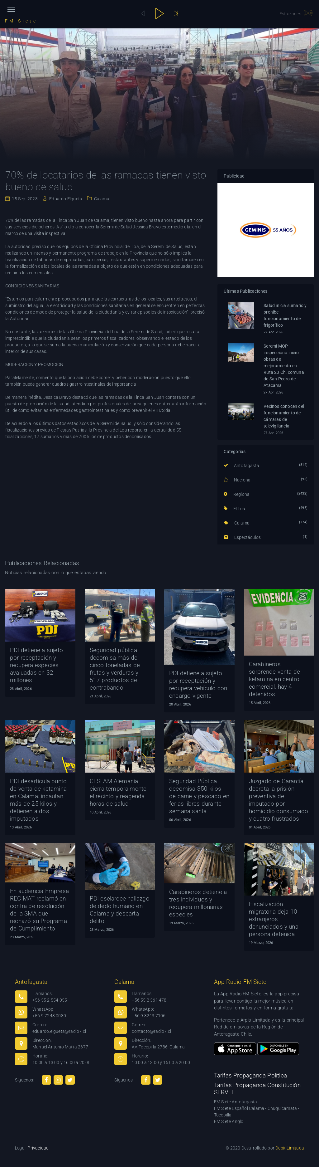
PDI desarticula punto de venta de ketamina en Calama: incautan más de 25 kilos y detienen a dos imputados (38, 800)
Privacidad (38, 1147)
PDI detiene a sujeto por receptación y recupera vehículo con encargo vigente (198, 684)
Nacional (237, 479)
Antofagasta (241, 465)
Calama (101, 198)
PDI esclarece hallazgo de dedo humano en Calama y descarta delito (120, 910)
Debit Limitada (289, 1147)
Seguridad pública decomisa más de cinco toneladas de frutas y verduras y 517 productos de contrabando (115, 669)
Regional (237, 494)
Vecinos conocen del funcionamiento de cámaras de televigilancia (284, 416)
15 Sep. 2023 (24, 198)
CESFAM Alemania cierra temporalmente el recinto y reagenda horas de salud (118, 792)
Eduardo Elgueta (65, 198)
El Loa (234, 508)
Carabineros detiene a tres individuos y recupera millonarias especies (198, 903)
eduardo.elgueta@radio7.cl (59, 1031)
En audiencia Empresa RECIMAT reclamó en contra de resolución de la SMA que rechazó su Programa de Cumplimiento (39, 909)
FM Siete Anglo (229, 1121)
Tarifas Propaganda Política (250, 1075)
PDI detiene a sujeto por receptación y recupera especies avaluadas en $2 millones (36, 665)
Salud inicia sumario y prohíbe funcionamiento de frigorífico (285, 315)
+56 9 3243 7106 (148, 1015)
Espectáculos (242, 537)
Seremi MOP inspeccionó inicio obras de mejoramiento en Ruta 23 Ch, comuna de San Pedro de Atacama (284, 366)
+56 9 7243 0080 (49, 1015)
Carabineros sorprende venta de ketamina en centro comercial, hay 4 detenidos (274, 679)
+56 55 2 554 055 (49, 1000)
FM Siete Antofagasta (235, 1101)
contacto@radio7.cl (151, 1031)
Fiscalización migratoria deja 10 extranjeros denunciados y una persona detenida (273, 919)
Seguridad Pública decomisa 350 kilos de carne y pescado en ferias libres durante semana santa (199, 796)
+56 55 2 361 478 (149, 1000)
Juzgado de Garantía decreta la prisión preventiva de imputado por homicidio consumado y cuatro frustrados (278, 800)
